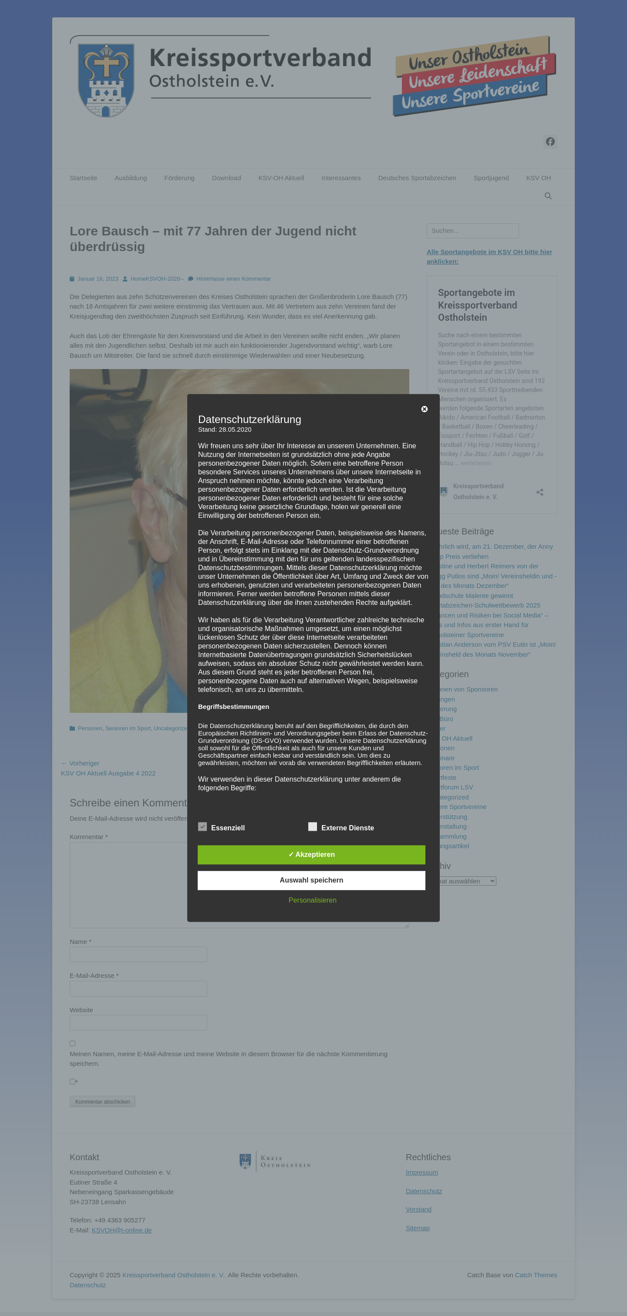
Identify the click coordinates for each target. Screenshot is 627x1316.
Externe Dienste (341, 827)
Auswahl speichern (312, 880)
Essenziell (221, 827)
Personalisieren (313, 900)
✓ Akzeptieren (311, 855)
